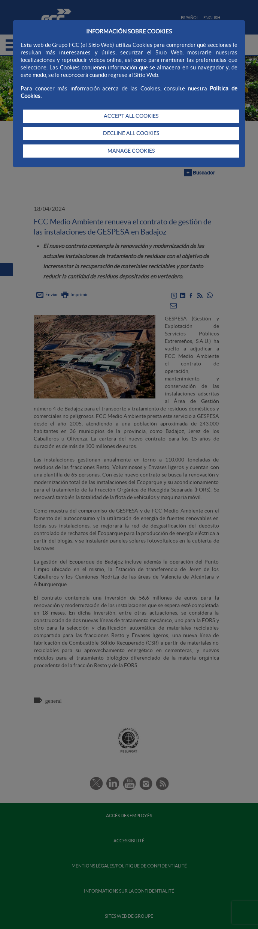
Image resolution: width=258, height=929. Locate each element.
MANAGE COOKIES (131, 151)
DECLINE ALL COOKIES (131, 133)
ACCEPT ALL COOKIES (131, 116)
